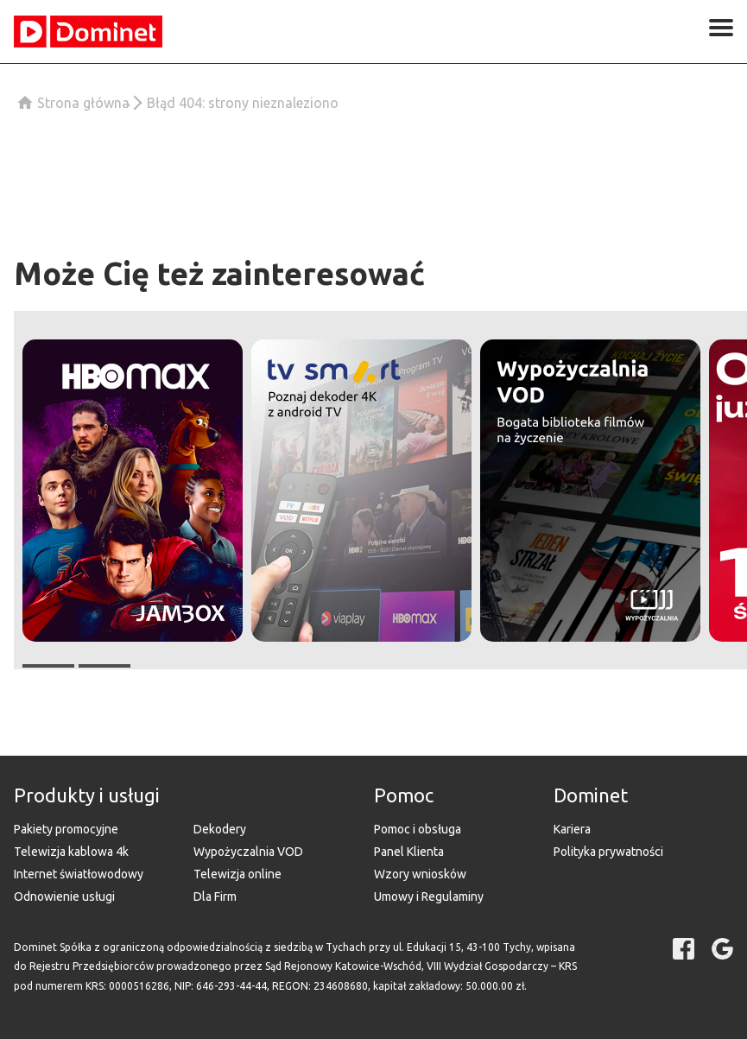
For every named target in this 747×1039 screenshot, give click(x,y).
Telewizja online (237, 874)
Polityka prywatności (608, 851)
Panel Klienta (409, 851)
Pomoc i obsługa (417, 829)
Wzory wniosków (420, 874)
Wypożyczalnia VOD (248, 851)
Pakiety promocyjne (66, 829)
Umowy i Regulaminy (429, 896)
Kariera (572, 829)
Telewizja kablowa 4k (71, 851)
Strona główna (83, 103)
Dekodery (219, 829)
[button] (132, 490)
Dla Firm (215, 896)
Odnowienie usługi (64, 896)
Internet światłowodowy (78, 874)
